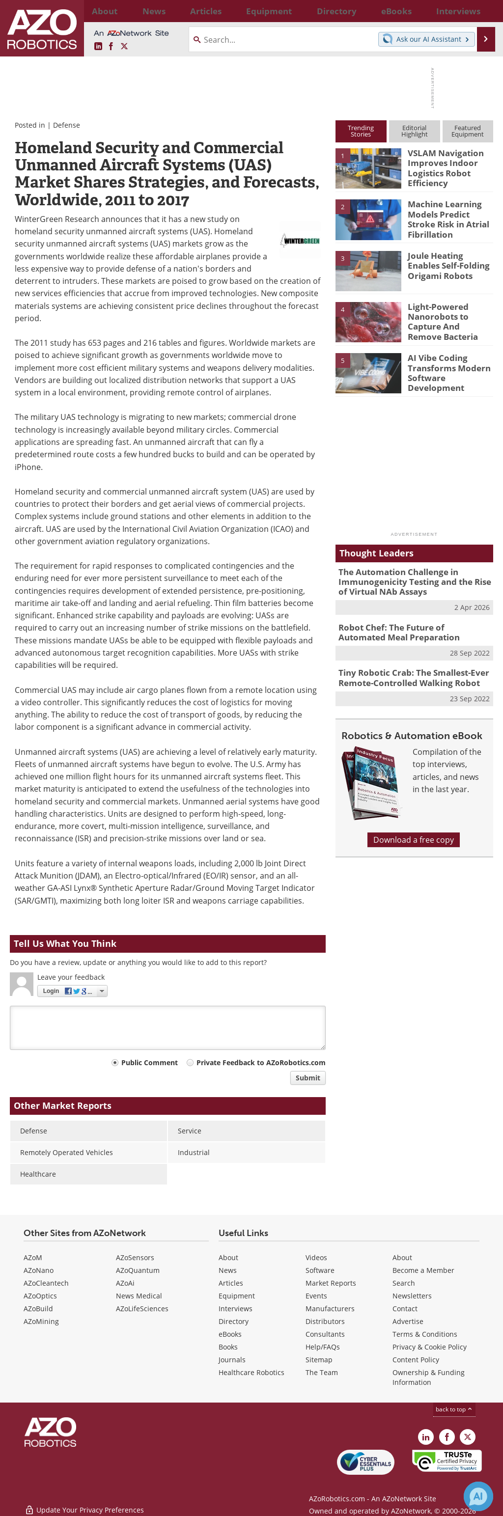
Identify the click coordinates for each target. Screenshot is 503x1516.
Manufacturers (330, 1308)
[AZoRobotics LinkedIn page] (98, 46)
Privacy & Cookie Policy (429, 1346)
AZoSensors (135, 1257)
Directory (234, 1321)
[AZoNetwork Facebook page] (111, 46)
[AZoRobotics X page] (124, 46)
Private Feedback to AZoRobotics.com (261, 1062)
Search (403, 1283)
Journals (232, 1359)
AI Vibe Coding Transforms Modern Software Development (444, 370)
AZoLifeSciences (142, 1308)
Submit (308, 1077)
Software (320, 1270)
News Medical (139, 1295)
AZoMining (41, 1321)
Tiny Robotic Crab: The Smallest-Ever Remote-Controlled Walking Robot (406, 670)
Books (228, 1346)
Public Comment (149, 1062)
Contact (405, 1308)
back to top (454, 1409)
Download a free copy (413, 830)
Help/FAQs (323, 1346)
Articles (231, 1283)
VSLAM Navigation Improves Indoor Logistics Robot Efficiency (441, 166)
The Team (322, 1372)
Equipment (237, 1295)
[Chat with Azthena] (478, 1496)
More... (484, 11)
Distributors (325, 1321)
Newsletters (412, 1295)
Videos (316, 1257)
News (228, 1270)
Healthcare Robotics (251, 1372)
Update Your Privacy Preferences (84, 1503)
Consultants (325, 1334)
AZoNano (39, 1270)
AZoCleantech (46, 1283)
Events (316, 1295)
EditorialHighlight (414, 130)
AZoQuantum (138, 1270)
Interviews (235, 1308)
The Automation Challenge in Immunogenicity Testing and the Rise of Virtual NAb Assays (412, 579)
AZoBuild (38, 1308)
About (228, 1257)
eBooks (230, 1334)
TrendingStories (361, 130)
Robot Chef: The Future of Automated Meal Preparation (408, 626)
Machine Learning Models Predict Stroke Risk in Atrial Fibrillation (448, 217)
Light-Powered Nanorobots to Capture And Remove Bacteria (447, 319)
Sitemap (319, 1359)
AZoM (33, 1257)
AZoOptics (40, 1295)
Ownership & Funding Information (428, 1377)
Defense (66, 125)
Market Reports (331, 1283)
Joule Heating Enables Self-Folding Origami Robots (448, 263)
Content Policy (415, 1359)
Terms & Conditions (424, 1334)
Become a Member (423, 1270)
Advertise (407, 1321)
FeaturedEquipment (467, 130)
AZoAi (125, 1283)
